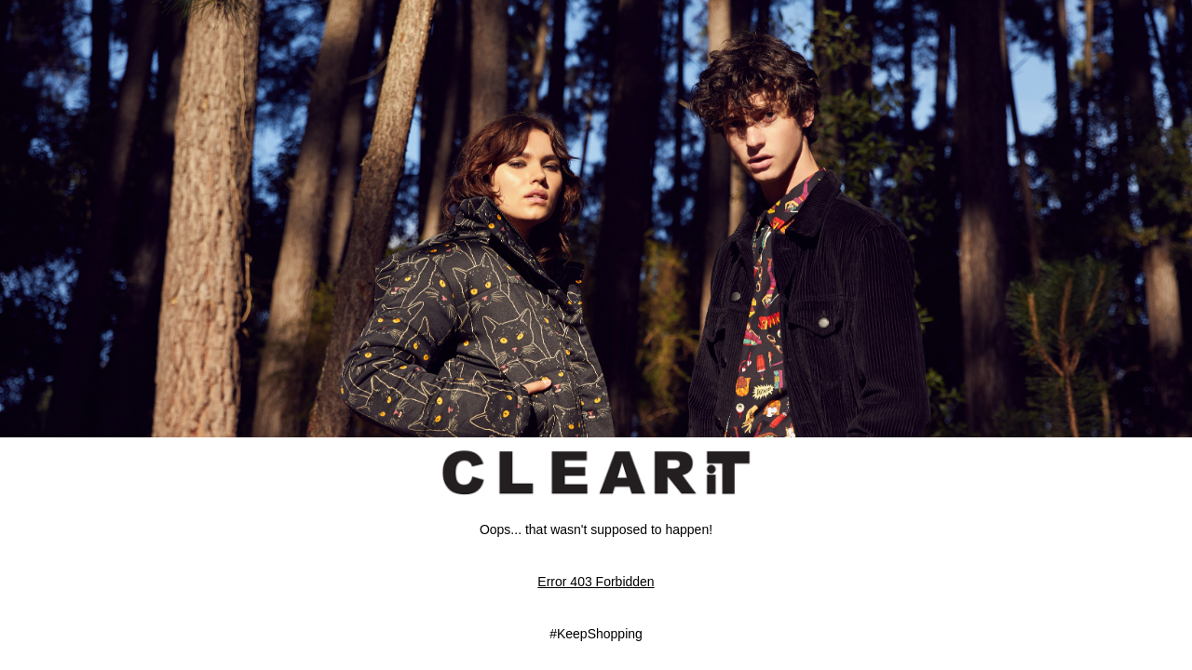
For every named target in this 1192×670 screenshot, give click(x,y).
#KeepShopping (596, 633)
